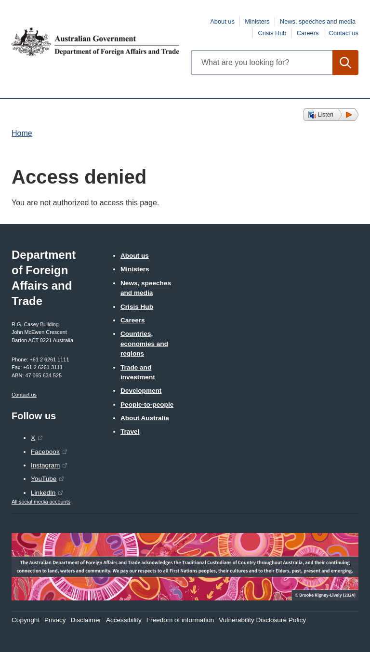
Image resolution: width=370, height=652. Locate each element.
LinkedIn (43, 492)
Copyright (26, 620)
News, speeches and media (318, 21)
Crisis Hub (272, 33)
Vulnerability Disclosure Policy (262, 620)
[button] (331, 114)
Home (22, 133)
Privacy (55, 620)
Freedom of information (180, 620)
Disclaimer (86, 620)
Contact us (343, 33)
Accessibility (124, 620)
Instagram (45, 465)
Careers (308, 33)
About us (222, 21)
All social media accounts (41, 502)
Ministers (257, 21)
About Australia (144, 418)
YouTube (43, 478)
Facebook (45, 451)
